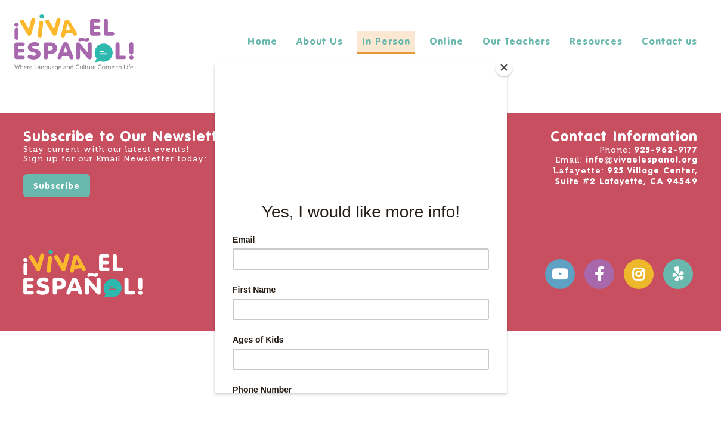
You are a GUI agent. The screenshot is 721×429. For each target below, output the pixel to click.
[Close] (504, 67)
